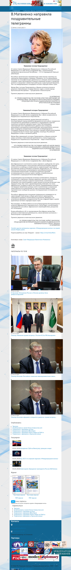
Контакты (15, 521)
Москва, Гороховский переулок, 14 (24, 525)
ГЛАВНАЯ (16, 11)
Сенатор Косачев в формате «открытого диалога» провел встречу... (33, 417)
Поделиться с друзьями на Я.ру (22, 429)
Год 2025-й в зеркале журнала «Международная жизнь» (39, 459)
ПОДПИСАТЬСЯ (17, 506)
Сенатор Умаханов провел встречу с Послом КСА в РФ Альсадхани (33, 335)
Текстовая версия (19, 495)
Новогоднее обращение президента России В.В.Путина (38, 469)
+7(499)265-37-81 (19, 531)
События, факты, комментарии (34, 11)
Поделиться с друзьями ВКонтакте (23, 431)
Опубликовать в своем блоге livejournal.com (27, 428)
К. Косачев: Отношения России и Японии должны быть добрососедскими (29, 293)
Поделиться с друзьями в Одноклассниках (26, 434)
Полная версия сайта (18, 561)
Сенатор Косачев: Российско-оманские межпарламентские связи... (33, 376)
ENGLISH (56, 1)
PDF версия (19, 498)
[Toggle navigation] (12, 8)
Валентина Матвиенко (42, 240)
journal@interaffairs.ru (18, 528)
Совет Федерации (29, 240)
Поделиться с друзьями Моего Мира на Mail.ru (28, 432)
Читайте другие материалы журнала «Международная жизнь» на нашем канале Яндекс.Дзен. (35, 229)
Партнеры (15, 538)
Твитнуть (15, 426)
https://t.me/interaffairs (47, 233)
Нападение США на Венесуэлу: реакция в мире (35, 448)
